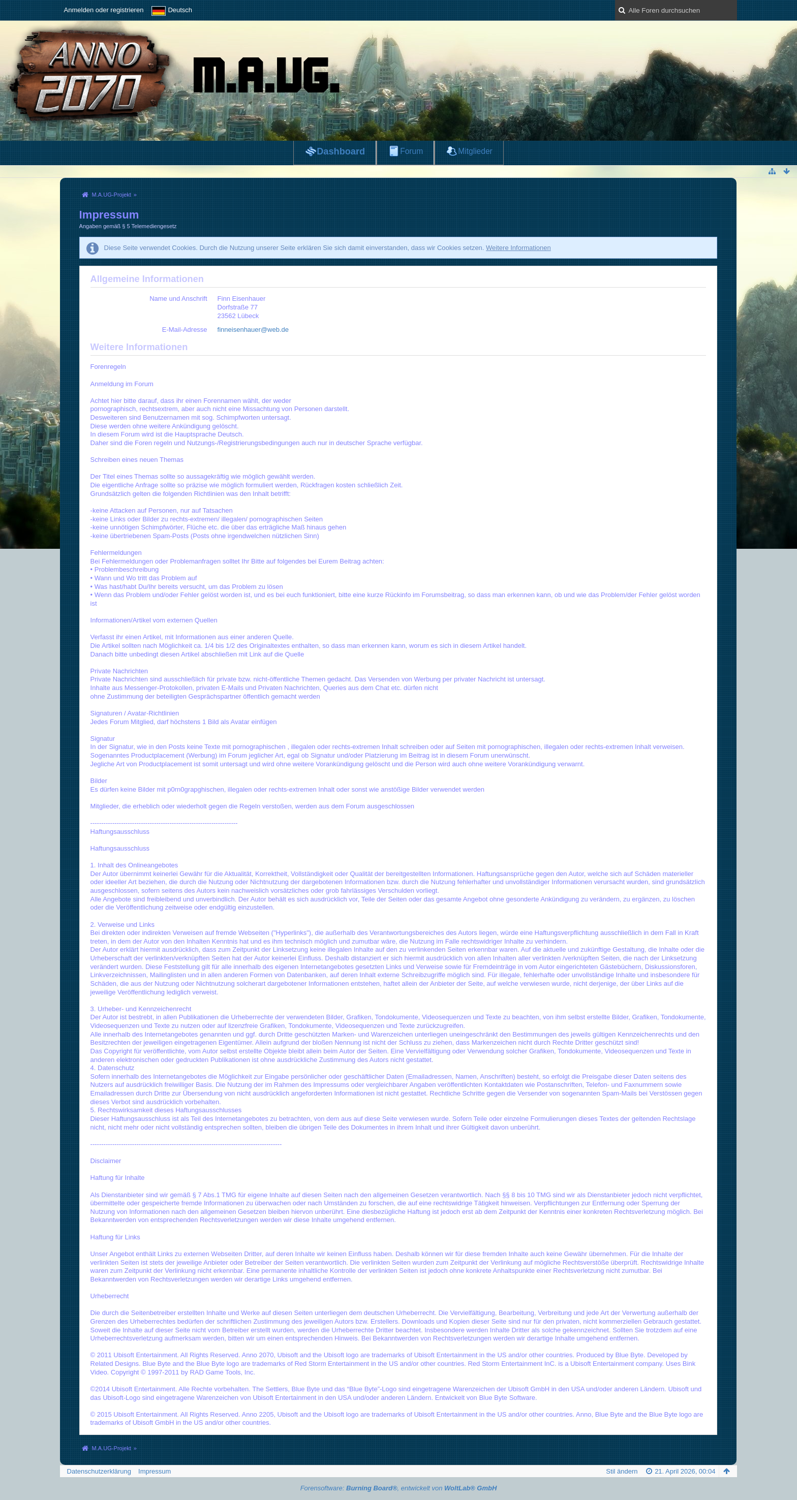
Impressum (154, 1471)
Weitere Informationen (518, 248)
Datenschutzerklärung (99, 1471)
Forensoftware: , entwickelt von (398, 1488)
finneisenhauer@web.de (253, 329)
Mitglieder (475, 151)
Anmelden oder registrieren (104, 10)
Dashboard (341, 151)
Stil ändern (621, 1471)
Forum (411, 151)
